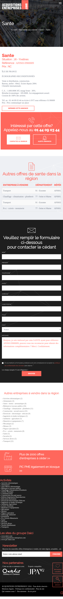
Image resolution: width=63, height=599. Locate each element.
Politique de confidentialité (25, 589)
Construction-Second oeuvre (11, 495)
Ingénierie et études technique (11, 502)
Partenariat (5, 516)
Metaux (4, 511)
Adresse (5, 294)
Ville (4, 315)
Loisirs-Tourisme (7, 506)
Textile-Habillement (8, 525)
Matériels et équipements (10, 508)
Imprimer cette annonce (18, 108)
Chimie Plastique (7, 492)
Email (4, 283)
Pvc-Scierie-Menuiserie (9, 518)
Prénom (5, 263)
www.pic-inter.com (8, 539)
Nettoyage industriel (8, 515)
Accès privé (32, 591)
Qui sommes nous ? (9, 591)
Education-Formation (8, 499)
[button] (31, 373)
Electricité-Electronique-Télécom (13, 501)
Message (5, 335)
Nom (3, 252)
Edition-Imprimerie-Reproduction (13, 497)
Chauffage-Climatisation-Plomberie (14, 490)
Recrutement (21, 591)
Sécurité (4, 522)
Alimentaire (5, 485)
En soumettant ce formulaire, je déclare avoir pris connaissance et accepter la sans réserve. (31, 364)
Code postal (6, 304)
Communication (7, 494)
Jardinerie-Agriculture (9, 504)
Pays (3, 325)
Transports (5, 527)
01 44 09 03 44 (46, 130)
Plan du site (40, 589)
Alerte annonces (44, 139)
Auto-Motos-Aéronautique (10, 487)
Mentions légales (8, 589)
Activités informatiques (9, 483)
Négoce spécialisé (7, 513)
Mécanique (5, 509)
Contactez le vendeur (18, 139)
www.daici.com (6, 536)
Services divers (6, 523)
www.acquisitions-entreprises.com (13, 538)
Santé (3, 520)
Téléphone (6, 273)
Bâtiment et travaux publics (11, 488)
